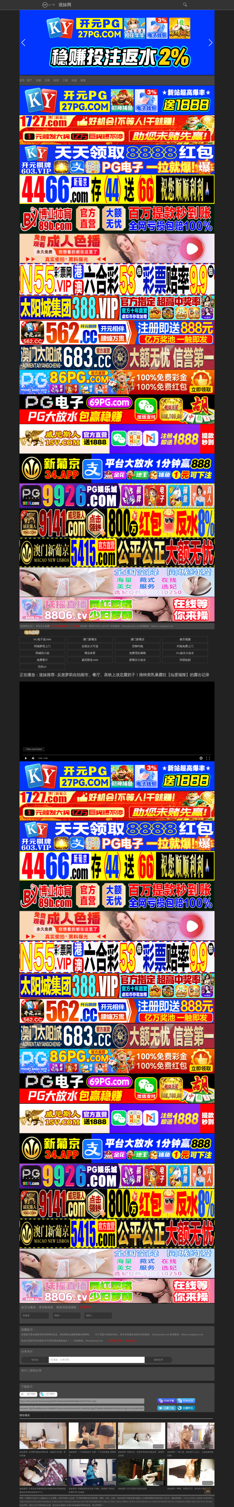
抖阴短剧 (185, 660)
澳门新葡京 (90, 639)
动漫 (74, 80)
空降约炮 (137, 646)
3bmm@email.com (130, 626)
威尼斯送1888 (90, 660)
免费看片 (42, 660)
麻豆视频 (185, 639)
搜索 (83, 80)
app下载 (48, 5)
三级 (65, 80)
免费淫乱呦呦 (137, 653)
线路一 (57, 1315)
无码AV (42, 666)
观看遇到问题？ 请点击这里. (122, 1341)
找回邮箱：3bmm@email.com (88, 1341)
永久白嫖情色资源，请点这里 (65, 626)
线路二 (89, 1315)
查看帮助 (85, 1307)
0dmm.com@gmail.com (162, 626)
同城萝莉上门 (42, 646)
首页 (22, 80)
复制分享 (158, 1360)
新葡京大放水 (137, 660)
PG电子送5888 (42, 639)
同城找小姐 (42, 653)
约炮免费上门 (185, 646)
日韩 (47, 80)
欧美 (56, 80)
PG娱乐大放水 (185, 653)
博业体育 (89, 653)
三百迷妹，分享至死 (59, 1360)
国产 (29, 80)
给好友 (35, 1360)
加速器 (26, 1315)
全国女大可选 (90, 646)
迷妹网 (64, 4)
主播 (38, 80)
